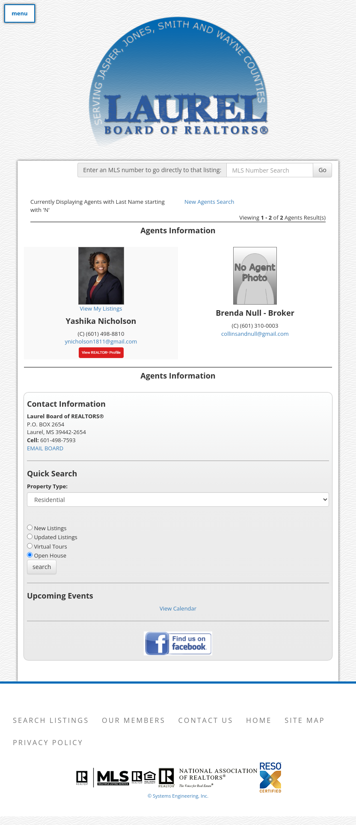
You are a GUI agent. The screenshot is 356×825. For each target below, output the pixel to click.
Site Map (305, 720)
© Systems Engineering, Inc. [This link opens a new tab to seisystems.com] (178, 796)
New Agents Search (209, 202)
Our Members (133, 720)
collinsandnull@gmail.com (255, 334)
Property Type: (47, 486)
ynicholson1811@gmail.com (101, 341)
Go (322, 170)
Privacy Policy (48, 742)
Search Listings (51, 720)
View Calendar (178, 608)
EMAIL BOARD (45, 448)
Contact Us (206, 720)
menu (20, 13)
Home (259, 720)
